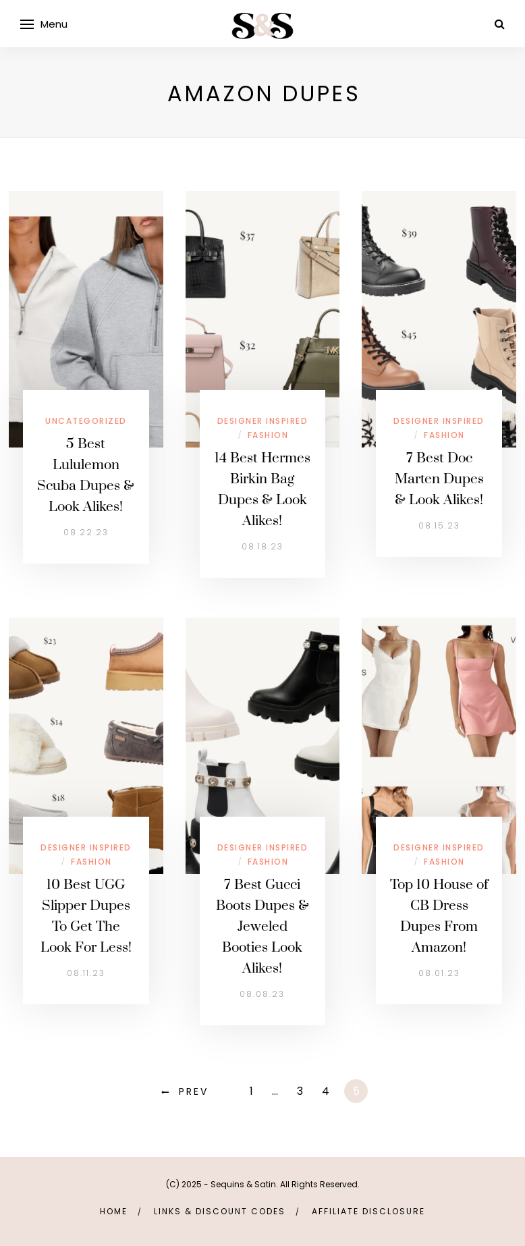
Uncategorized (86, 421)
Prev (194, 1091)
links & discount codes (219, 1211)
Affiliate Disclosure (368, 1211)
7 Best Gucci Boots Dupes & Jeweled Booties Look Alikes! (262, 926)
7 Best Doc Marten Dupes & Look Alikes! (439, 479)
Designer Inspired (262, 421)
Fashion (268, 435)
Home (114, 1211)
